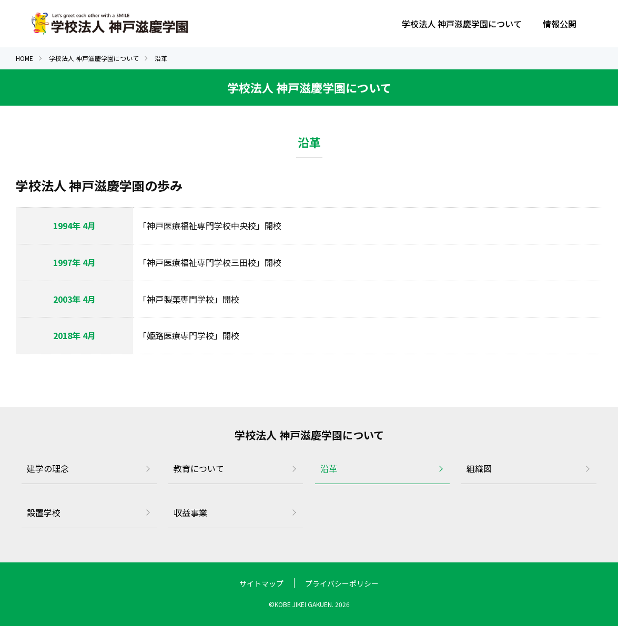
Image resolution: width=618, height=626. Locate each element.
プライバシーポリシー (342, 583)
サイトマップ (261, 583)
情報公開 (559, 23)
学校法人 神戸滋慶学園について (462, 23)
